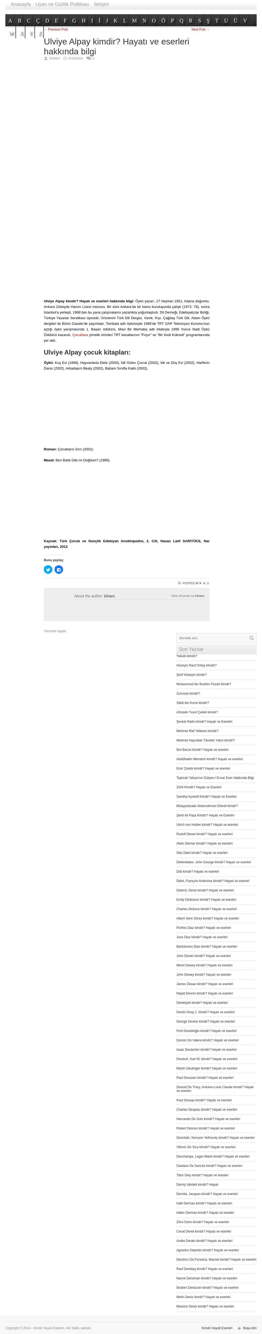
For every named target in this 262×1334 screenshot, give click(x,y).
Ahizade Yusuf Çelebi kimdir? (197, 712)
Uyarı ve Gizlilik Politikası (62, 4)
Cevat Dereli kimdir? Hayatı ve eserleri (203, 1231)
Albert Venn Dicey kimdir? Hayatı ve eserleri (207, 918)
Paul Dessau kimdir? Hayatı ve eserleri (204, 1100)
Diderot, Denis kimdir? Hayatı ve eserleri (205, 890)
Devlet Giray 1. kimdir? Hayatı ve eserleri (205, 1012)
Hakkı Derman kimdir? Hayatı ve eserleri (205, 1213)
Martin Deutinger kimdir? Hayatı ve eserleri (206, 1068)
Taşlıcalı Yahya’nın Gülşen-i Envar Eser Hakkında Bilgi (215, 778)
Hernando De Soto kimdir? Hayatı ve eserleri (208, 1119)
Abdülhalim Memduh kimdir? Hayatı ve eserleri (209, 759)
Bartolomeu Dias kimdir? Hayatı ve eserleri (206, 946)
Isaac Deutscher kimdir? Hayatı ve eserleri (206, 1050)
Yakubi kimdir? (186, 656)
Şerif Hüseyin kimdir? (191, 675)
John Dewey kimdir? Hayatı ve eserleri (203, 975)
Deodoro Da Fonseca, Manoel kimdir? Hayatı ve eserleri (216, 1259)
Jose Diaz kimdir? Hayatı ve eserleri (202, 937)
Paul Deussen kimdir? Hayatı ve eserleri (204, 1078)
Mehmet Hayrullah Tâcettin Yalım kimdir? (205, 740)
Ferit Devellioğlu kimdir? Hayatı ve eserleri (206, 1031)
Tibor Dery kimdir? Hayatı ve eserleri (202, 1175)
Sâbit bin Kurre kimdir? (192, 703)
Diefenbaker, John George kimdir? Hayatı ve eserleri (213, 862)
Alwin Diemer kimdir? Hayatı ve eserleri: (204, 843)
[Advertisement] (189, 147)
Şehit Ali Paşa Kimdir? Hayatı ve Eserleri (205, 815)
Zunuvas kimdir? (188, 693)
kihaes (109, 596)
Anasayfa (21, 4)
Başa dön (250, 1328)
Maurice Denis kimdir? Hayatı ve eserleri (205, 1306)
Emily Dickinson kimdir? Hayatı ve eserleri (206, 900)
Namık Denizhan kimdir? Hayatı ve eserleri (206, 1278)
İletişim (101, 4)
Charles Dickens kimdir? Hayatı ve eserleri (206, 909)
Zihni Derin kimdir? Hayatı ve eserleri (202, 1222)
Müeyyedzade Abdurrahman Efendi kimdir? (207, 806)
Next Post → (201, 29)
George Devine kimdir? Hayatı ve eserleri (205, 1021)
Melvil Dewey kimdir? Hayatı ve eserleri (204, 965)
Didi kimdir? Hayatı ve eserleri (197, 871)
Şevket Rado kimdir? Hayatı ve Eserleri (204, 721)
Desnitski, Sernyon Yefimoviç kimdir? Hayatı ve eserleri (215, 1138)
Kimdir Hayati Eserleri (217, 1328)
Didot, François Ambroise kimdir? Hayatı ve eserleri (212, 881)
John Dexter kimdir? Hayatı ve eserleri (203, 956)
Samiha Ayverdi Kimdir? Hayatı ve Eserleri (206, 796)
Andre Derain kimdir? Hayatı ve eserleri (204, 1241)
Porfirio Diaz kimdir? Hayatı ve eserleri (203, 928)
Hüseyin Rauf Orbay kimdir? (196, 665)
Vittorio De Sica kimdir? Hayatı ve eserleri (206, 1147)
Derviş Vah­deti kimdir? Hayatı (197, 1184)
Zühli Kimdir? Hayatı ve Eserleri (198, 787)
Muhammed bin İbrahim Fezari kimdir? (203, 684)
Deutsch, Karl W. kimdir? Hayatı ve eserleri (206, 1059)
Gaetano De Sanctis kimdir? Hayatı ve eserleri (209, 1166)
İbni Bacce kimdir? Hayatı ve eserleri (202, 750)
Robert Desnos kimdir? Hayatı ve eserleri (205, 1128)
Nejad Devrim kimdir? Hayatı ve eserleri (204, 993)
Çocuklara (80, 335)
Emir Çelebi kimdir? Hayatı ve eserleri (203, 768)
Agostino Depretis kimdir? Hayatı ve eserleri (207, 1250)
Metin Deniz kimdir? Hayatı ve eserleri (203, 1297)
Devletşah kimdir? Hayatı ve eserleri (202, 1003)
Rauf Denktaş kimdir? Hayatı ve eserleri (204, 1269)
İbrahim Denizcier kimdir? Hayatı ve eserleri (207, 1288)
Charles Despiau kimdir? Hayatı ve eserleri (206, 1109)
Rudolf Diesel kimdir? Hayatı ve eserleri (204, 834)
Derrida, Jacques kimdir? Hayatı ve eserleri (207, 1194)
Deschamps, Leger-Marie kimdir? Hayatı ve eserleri (212, 1156)
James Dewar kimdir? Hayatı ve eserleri (204, 984)
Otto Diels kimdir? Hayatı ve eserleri (202, 853)
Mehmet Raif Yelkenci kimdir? (197, 731)
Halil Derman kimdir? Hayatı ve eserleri (204, 1203)
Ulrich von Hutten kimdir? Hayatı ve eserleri (207, 825)
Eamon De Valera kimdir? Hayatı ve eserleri (207, 1040)
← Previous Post (56, 29)
